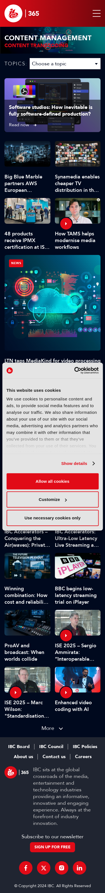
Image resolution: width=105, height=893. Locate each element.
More (47, 728)
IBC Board (19, 747)
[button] (95, 13)
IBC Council (51, 747)
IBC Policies (85, 747)
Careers (83, 757)
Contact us (54, 757)
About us (23, 757)
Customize (53, 499)
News (16, 263)
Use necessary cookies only (52, 517)
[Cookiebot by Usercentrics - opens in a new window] (75, 370)
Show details (74, 463)
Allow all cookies (52, 481)
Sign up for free (52, 847)
